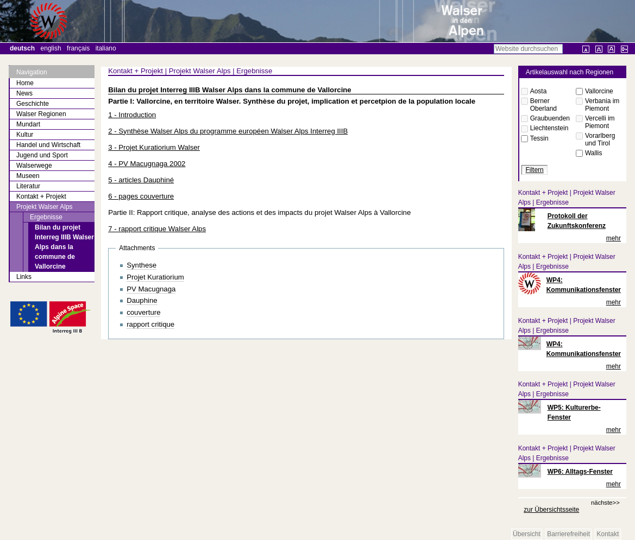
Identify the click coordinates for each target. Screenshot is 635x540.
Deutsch (22, 48)
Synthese (141, 265)
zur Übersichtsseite (551, 509)
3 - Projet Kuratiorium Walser (154, 147)
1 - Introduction (132, 115)
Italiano (106, 48)
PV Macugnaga (151, 289)
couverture (143, 312)
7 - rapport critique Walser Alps (157, 229)
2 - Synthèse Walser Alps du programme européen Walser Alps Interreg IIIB (228, 131)
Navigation (31, 72)
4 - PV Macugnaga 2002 (146, 164)
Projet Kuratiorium (155, 277)
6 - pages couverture (141, 196)
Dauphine (142, 300)
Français (78, 48)
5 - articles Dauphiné (141, 180)
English (51, 48)
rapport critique (150, 324)
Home (25, 83)
